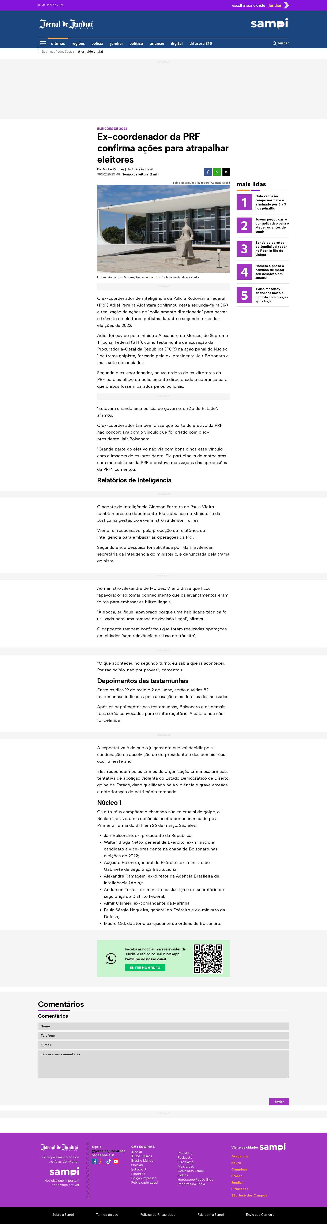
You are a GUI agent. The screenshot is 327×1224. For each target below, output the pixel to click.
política (136, 43)
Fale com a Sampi (211, 1215)
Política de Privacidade (157, 1215)
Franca (237, 1176)
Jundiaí (237, 1182)
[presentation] (257, 1088)
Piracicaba (239, 1189)
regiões (78, 43)
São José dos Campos (249, 1195)
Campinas (239, 1169)
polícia (97, 43)
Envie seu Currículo (260, 1215)
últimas (58, 43)
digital (177, 43)
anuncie (157, 43)
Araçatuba (240, 1156)
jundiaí (116, 43)
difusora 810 (200, 43)
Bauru (236, 1163)
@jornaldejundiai (105, 1151)
